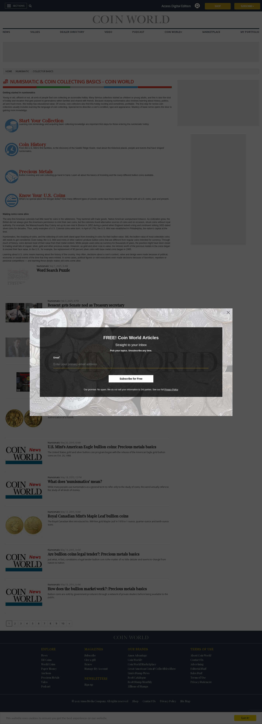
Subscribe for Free (131, 378)
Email (56, 357)
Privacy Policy (171, 389)
